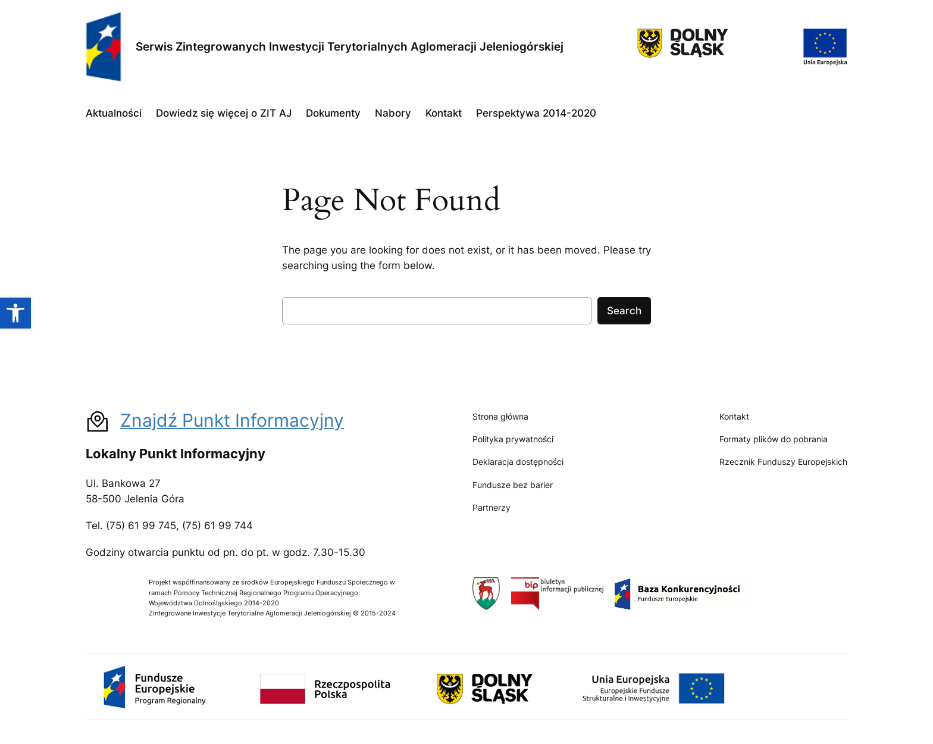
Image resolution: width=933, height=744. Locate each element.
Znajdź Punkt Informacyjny (232, 420)
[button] (15, 313)
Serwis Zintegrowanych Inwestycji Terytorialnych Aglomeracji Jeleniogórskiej (349, 46)
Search (624, 311)
